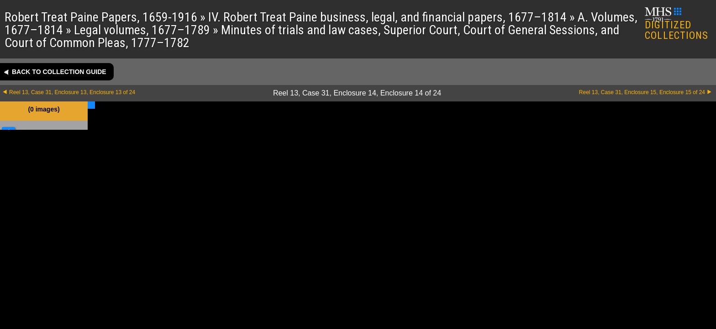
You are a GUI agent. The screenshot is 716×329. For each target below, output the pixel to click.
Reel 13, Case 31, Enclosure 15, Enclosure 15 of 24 (642, 92)
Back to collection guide (59, 71)
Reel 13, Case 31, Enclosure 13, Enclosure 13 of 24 (72, 92)
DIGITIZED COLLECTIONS (676, 24)
